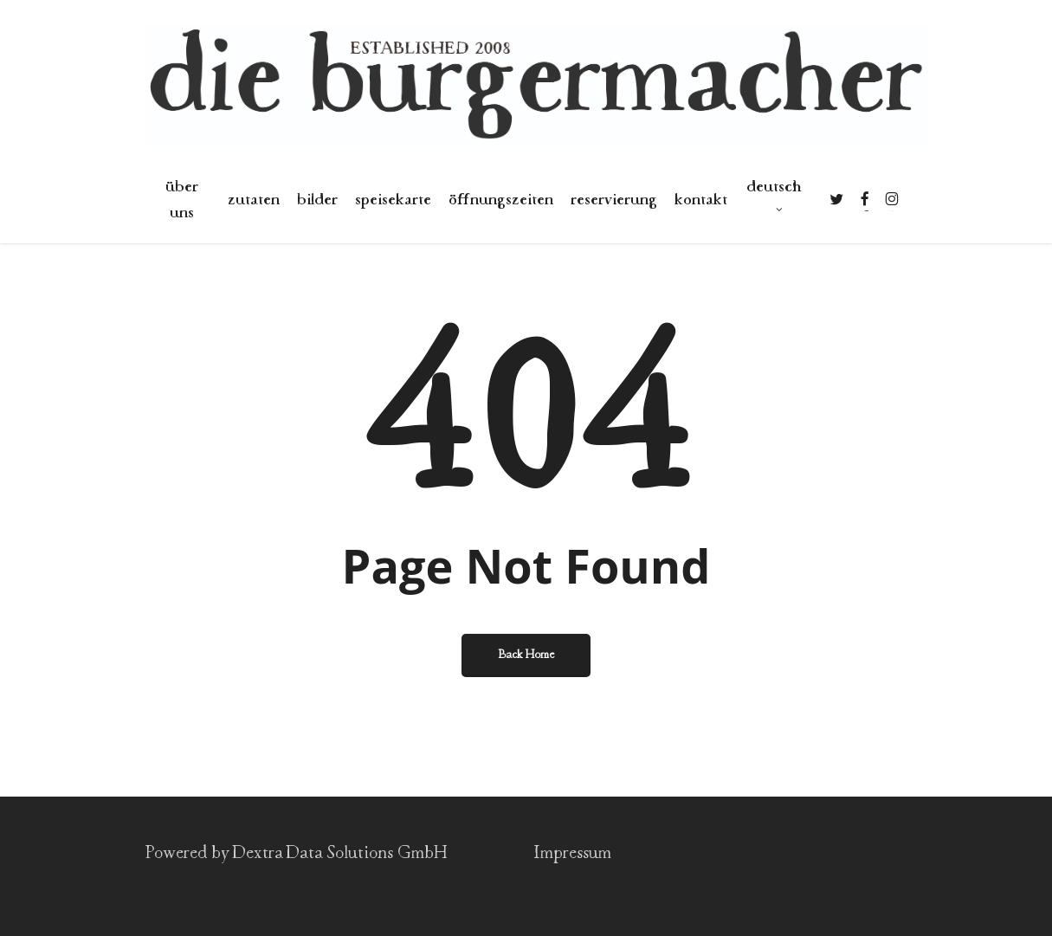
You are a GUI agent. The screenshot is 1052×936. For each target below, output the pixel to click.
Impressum (572, 853)
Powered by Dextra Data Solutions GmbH (296, 853)
